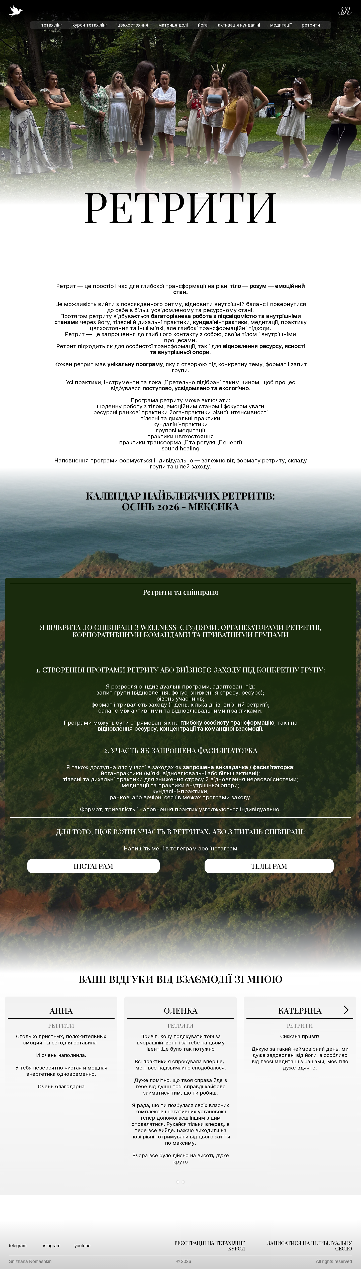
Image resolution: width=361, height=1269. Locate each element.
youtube (82, 1245)
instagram (50, 1245)
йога (203, 25)
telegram (18, 1245)
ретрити (311, 25)
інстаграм (93, 865)
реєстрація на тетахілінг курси (209, 1245)
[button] (346, 1092)
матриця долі (173, 25)
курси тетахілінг (89, 25)
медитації (281, 25)
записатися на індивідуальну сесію (309, 1245)
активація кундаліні (239, 25)
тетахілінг (51, 25)
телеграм (269, 865)
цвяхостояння (133, 25)
